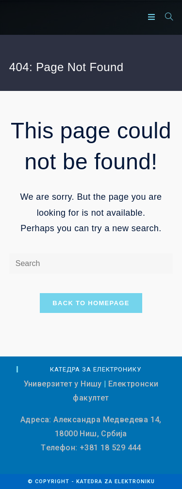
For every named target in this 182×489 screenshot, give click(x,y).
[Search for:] (165, 17)
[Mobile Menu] (152, 17)
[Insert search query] (91, 263)
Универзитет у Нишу (63, 383)
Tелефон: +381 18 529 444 (91, 447)
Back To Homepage (90, 303)
